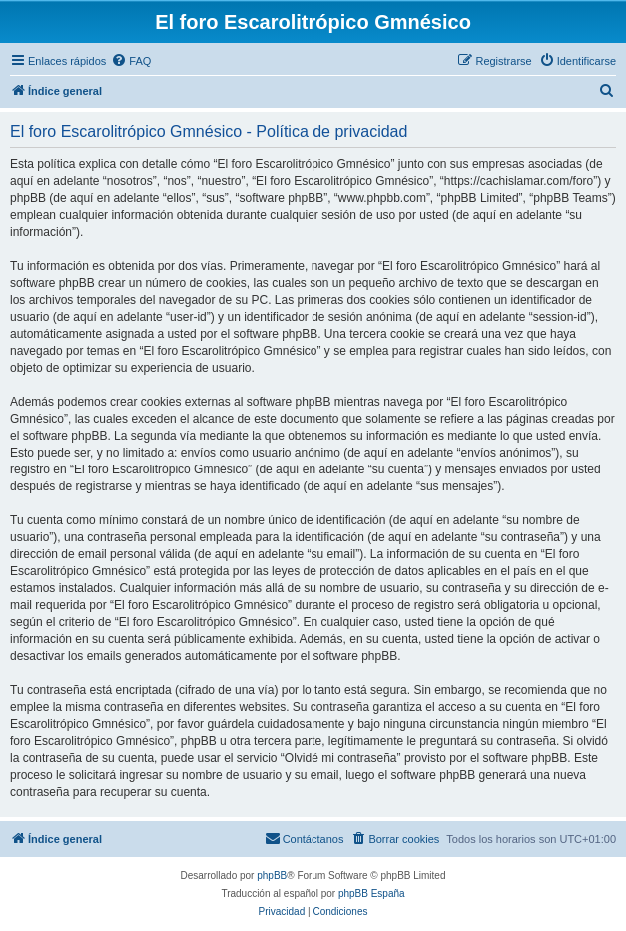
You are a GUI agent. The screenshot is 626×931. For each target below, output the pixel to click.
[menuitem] (131, 61)
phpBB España (371, 893)
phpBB (272, 875)
